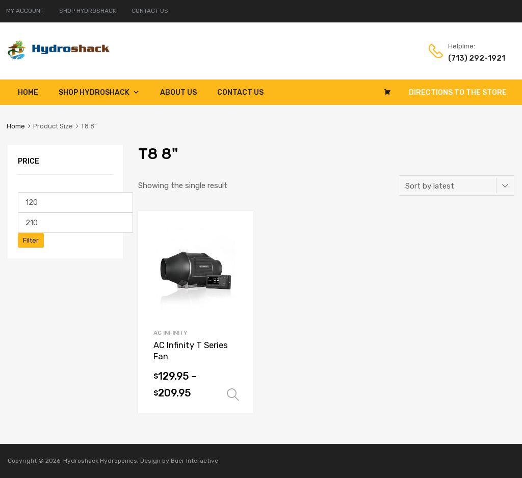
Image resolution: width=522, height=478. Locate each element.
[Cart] (387, 92)
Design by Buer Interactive (179, 460)
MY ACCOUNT (25, 10)
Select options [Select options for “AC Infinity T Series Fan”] (233, 395)
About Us (178, 92)
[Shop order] (456, 185)
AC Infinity (170, 332)
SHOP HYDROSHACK (87, 10)
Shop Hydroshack (99, 92)
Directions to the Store (458, 92)
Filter (31, 240)
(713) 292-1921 (473, 58)
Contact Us (240, 92)
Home (28, 92)
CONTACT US (150, 10)
